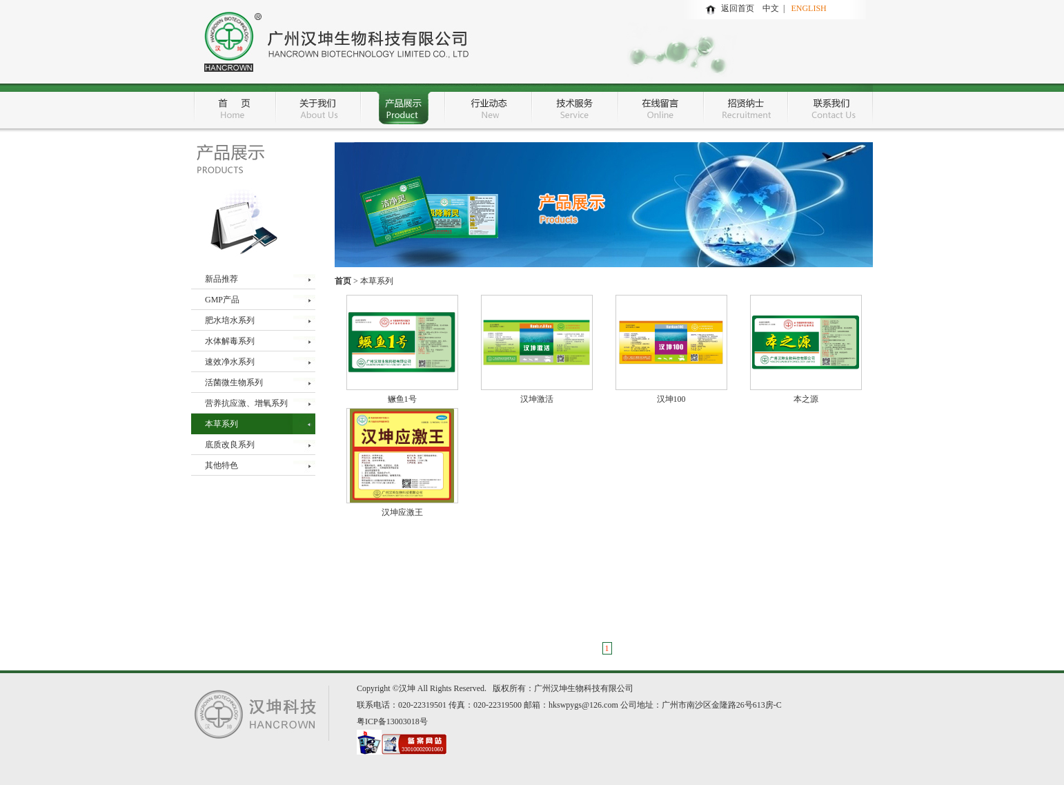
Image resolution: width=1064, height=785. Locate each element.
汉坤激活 (536, 399)
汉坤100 (671, 399)
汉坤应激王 (402, 512)
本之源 (806, 399)
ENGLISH (808, 8)
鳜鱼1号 (402, 399)
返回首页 (737, 8)
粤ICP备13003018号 (392, 721)
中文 (772, 8)
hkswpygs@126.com (583, 705)
